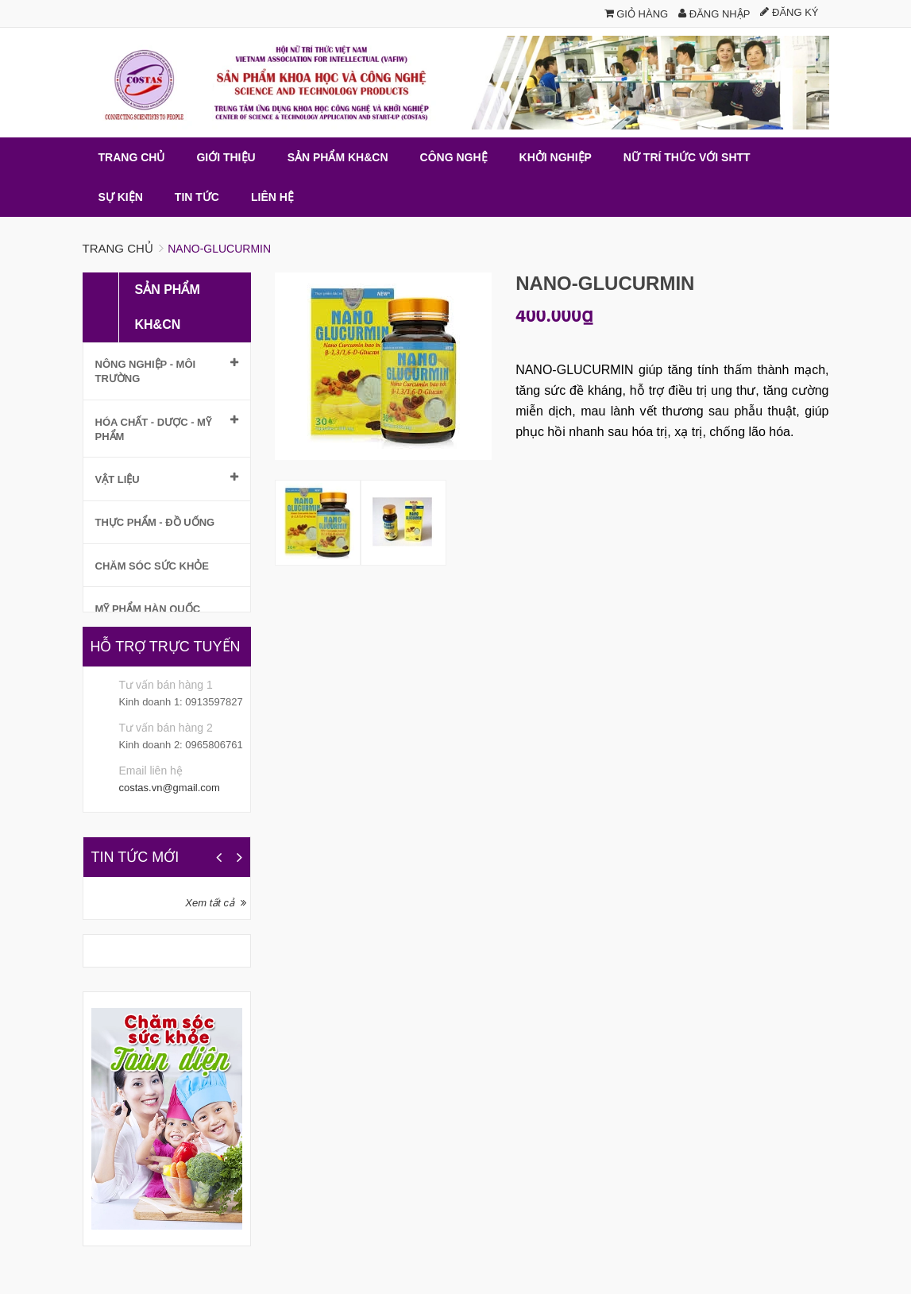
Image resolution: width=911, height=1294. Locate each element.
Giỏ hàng (636, 14)
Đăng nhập (714, 14)
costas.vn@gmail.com (169, 788)
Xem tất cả (209, 903)
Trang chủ (118, 248)
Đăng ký (789, 12)
